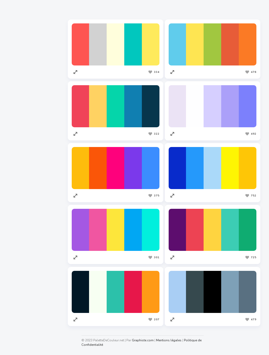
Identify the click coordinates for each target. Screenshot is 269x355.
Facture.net (18, 258)
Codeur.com (18, 228)
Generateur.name (23, 319)
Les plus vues (136, 10)
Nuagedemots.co (22, 309)
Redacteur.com (21, 238)
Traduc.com (18, 248)
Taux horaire (19, 329)
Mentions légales (171, 340)
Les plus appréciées (95, 10)
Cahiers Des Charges (26, 299)
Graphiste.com (20, 218)
